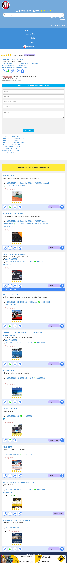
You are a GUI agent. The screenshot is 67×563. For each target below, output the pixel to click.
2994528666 (41, 262)
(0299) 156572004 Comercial (16, 183)
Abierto (12, 496)
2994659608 (7, 492)
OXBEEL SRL (9, 176)
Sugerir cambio (29, 55)
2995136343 (7, 381)
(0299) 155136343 (27, 378)
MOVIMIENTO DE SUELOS (10, 151)
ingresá (63, 25)
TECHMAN (7, 447)
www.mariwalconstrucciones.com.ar (15, 66)
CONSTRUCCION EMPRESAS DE (13, 138)
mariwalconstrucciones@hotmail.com (15, 68)
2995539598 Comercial (25, 224)
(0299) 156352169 (13, 378)
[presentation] (18, 124)
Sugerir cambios (54, 207)
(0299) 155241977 (22, 63)
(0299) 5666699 (11, 340)
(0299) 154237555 (13, 528)
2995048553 (45, 302)
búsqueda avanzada (57, 18)
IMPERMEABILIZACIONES (10, 149)
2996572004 (11, 186)
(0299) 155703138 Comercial (38, 183)
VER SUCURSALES (9, 289)
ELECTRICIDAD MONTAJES (11, 144)
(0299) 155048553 (13, 302)
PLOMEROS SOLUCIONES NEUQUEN (19, 482)
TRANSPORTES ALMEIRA (14, 254)
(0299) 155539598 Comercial (16, 221)
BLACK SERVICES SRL (13, 214)
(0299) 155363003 (13, 454)
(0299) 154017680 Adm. (29, 302)
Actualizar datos (30, 34)
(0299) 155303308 (13, 490)
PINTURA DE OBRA (8, 153)
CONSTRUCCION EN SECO (11, 140)
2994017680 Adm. (9, 305)
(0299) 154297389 (27, 343)
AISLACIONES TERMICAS (10, 136)
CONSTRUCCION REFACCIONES (13, 142)
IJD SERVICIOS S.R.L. (12, 295)
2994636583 (27, 416)
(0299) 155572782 (13, 343)
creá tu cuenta (55, 25)
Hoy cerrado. (10, 189)
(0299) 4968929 (11, 259)
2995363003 (27, 454)
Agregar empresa (29, 30)
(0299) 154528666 (13, 262)
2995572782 (41, 343)
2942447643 (7, 264)
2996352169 (41, 378)
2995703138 (20, 186)
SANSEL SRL (9, 371)
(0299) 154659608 (27, 490)
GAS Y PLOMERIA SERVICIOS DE (13, 146)
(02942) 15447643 (27, 262)
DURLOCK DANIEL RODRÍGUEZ (17, 520)
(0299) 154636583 (13, 416)
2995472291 (35, 63)
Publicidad (61, 20)
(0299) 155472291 (10, 63)
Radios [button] (32, 42)
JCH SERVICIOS (10, 409)
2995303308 (41, 490)
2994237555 (27, 528)
